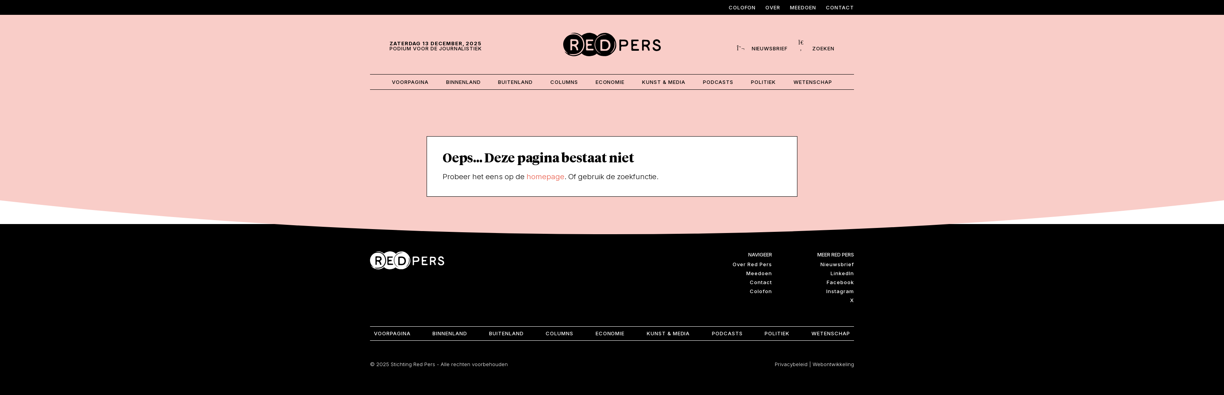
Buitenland (514, 81)
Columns (563, 81)
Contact (840, 7)
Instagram (840, 290)
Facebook (840, 281)
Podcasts (719, 81)
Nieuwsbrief (837, 263)
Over (772, 7)
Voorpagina (408, 81)
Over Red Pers (752, 263)
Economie (610, 81)
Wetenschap (815, 81)
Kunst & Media (664, 81)
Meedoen (803, 7)
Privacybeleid (791, 363)
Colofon (742, 7)
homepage (545, 175)
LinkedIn (842, 272)
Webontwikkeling (833, 363)
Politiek (765, 81)
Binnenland (461, 81)
